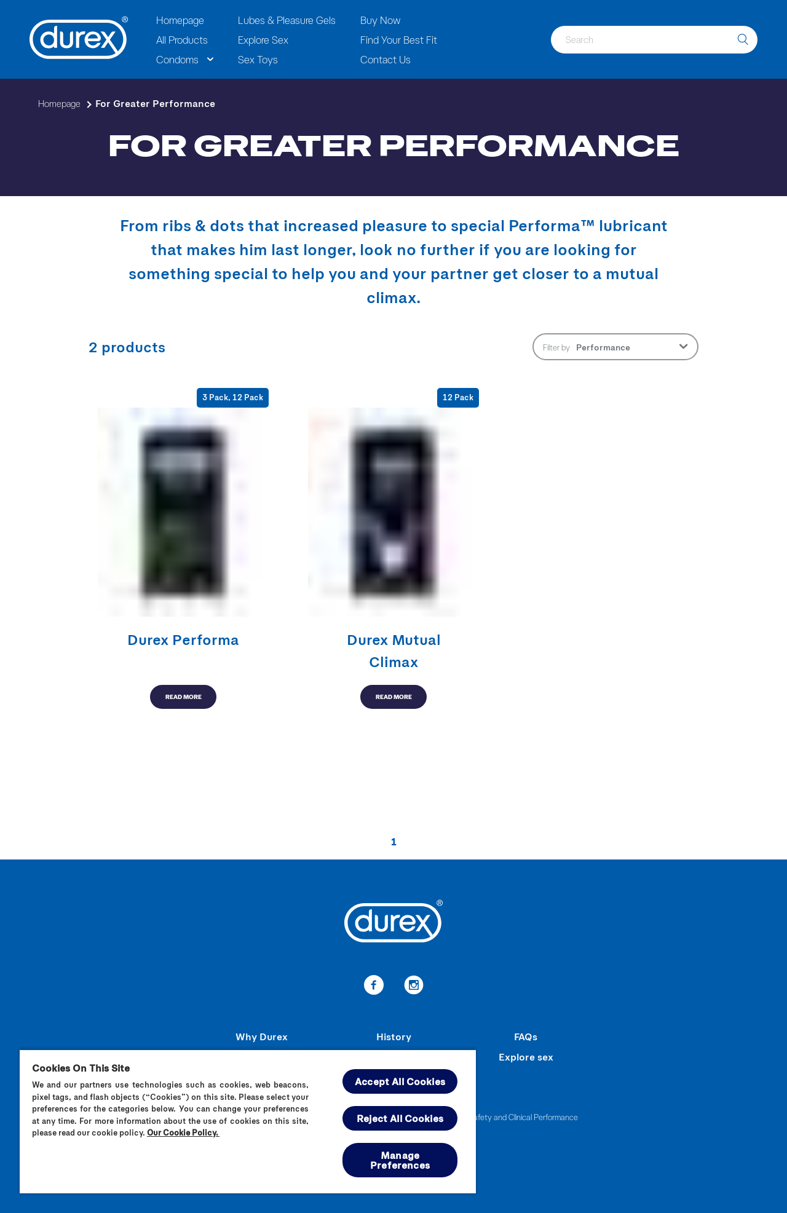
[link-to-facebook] (374, 986)
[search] (742, 40)
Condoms (177, 59)
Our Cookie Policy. (183, 1132)
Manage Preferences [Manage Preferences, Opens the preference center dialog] (400, 1160)
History (393, 1036)
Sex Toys (258, 59)
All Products (182, 39)
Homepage (180, 19)
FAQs (525, 1036)
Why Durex (261, 1036)
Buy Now (380, 19)
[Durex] (79, 39)
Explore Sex (263, 39)
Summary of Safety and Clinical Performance (501, 1117)
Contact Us (385, 59)
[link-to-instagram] (413, 986)
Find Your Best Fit (398, 39)
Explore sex (526, 1056)
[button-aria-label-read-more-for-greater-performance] (183, 548)
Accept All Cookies (400, 1081)
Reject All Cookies (400, 1118)
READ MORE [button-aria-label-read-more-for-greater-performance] (183, 696)
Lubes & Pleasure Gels (287, 19)
